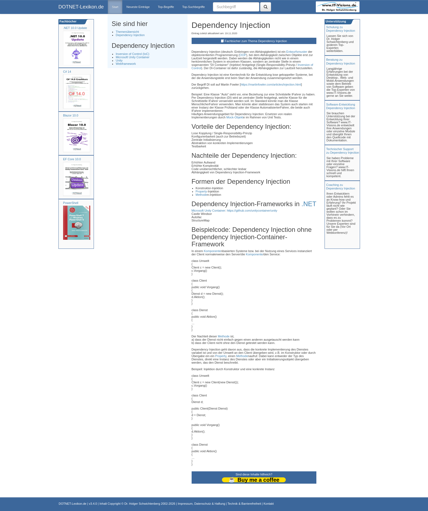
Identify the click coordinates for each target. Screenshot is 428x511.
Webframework (126, 63)
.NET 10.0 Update (75, 28)
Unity (119, 60)
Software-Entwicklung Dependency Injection (340, 106)
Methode (201, 194)
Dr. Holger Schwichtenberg (142, 503)
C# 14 (67, 71)
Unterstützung (335, 21)
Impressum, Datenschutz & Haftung (201, 503)
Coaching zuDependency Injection (340, 186)
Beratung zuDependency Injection (340, 61)
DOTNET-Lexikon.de (81, 7)
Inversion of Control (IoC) (132, 54)
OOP (243, 55)
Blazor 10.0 (70, 115)
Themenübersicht (127, 31)
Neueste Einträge (138, 6)
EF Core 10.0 (72, 159)
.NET (308, 204)
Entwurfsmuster (296, 51)
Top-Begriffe (166, 6)
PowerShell (70, 203)
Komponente (212, 251)
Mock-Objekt (234, 117)
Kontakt (268, 503)
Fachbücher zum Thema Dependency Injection (256, 41)
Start (115, 6)
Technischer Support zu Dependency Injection (342, 150)
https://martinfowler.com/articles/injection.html (271, 84)
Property (201, 191)
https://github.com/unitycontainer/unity (252, 210)
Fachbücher (67, 21)
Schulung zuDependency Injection (340, 28)
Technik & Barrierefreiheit (244, 503)
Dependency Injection (130, 35)
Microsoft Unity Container (133, 57)
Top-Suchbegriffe (193, 6)
